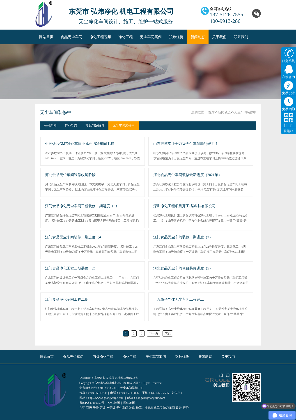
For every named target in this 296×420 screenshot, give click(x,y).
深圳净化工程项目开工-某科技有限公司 (184, 206)
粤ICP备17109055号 (91, 402)
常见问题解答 (94, 125)
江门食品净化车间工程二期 (66, 299)
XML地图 (114, 402)
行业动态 (71, 125)
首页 (211, 112)
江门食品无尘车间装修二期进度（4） (75, 237)
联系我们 (241, 37)
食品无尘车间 (71, 37)
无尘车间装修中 (55, 112)
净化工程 (125, 37)
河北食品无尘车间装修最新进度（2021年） (187, 175)
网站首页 (46, 37)
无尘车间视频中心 (132, 388)
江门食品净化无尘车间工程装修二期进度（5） (82, 206)
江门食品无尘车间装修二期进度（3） (183, 237)
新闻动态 (197, 37)
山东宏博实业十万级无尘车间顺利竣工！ (185, 144)
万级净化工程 (103, 357)
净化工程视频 (100, 37)
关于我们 (219, 37)
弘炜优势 (176, 37)
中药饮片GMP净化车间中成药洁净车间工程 (79, 144)
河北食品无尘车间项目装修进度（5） (183, 268)
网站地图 (129, 402)
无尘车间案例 (151, 37)
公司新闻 (50, 125)
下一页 (153, 333)
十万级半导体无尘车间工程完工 (178, 299)
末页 (168, 333)
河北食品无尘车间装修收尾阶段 (70, 175)
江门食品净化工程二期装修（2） (71, 268)
